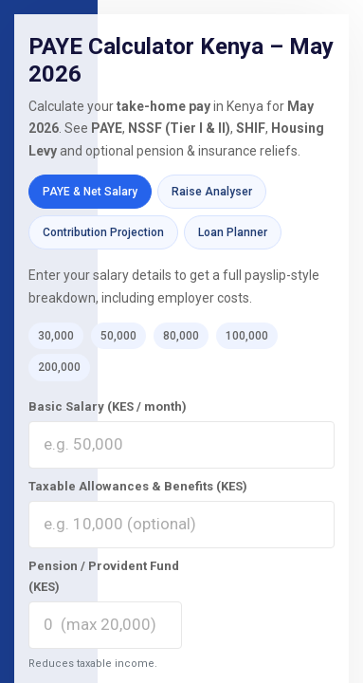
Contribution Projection (103, 232)
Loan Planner (232, 232)
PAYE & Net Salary (90, 191)
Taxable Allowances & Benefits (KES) (137, 486)
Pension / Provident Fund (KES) (103, 576)
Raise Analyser (212, 191)
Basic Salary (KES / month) (107, 406)
